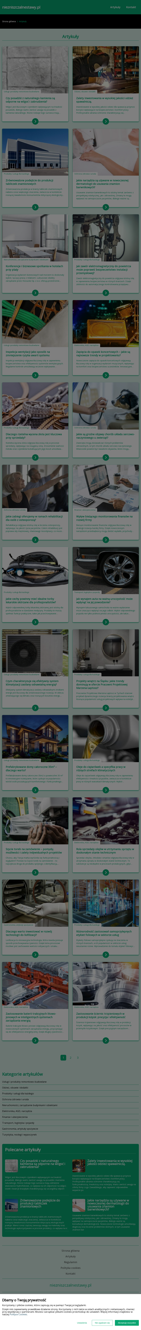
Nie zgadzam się (102, 1323)
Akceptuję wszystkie (127, 1323)
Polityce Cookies (18, 1314)
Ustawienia (82, 1323)
